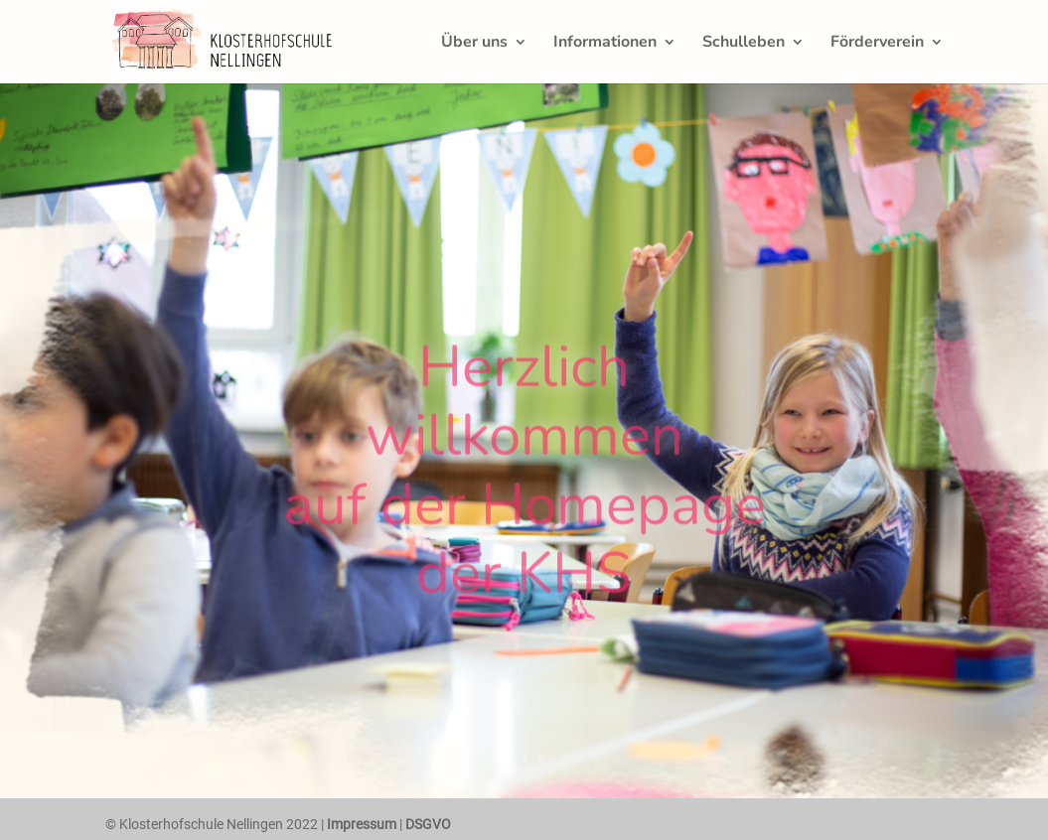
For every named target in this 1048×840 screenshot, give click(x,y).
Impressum (361, 824)
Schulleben (743, 44)
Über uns (474, 44)
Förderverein (877, 44)
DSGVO (428, 824)
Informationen (605, 44)
